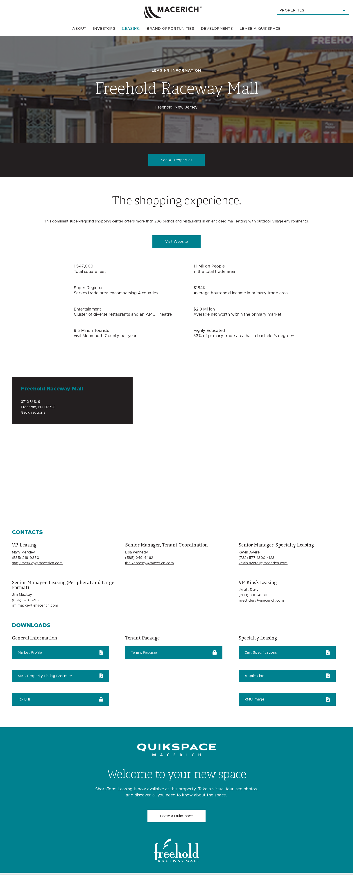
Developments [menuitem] (217, 28)
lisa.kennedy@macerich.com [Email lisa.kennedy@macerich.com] (149, 563)
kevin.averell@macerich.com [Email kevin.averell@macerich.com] (263, 563)
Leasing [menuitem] (131, 28)
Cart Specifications (260, 652)
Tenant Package (144, 652)
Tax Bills (24, 699)
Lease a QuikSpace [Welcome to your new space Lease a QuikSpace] (176, 816)
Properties (292, 10)
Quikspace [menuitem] (260, 28)
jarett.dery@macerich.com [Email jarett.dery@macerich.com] (261, 600)
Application (254, 676)
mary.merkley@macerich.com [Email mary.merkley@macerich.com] (37, 563)
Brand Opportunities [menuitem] (170, 28)
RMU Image (254, 699)
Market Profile (30, 652)
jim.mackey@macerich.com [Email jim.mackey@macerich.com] (35, 605)
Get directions (33, 412)
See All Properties (176, 160)
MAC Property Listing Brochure (45, 676)
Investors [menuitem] (104, 28)
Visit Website (176, 241)
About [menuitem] (79, 28)
